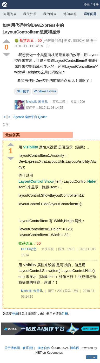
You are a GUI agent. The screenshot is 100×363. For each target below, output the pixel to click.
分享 (6, 124)
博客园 (74, 348)
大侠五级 (47, 249)
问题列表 (10, 14)
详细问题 (90, 14)
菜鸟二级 (59, 102)
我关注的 (30, 14)
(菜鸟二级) (70, 291)
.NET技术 (22, 91)
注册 (95, 4)
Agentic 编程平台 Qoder (30, 117)
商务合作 (44, 348)
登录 (87, 4)
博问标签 (70, 14)
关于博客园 (12, 348)
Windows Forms (45, 91)
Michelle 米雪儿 (37, 102)
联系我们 (29, 348)
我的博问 (50, 14)
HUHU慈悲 (28, 249)
